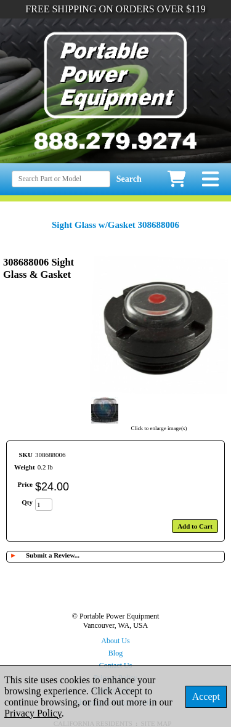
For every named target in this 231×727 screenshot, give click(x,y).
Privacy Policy (33, 713)
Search (129, 179)
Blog (115, 653)
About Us (115, 640)
